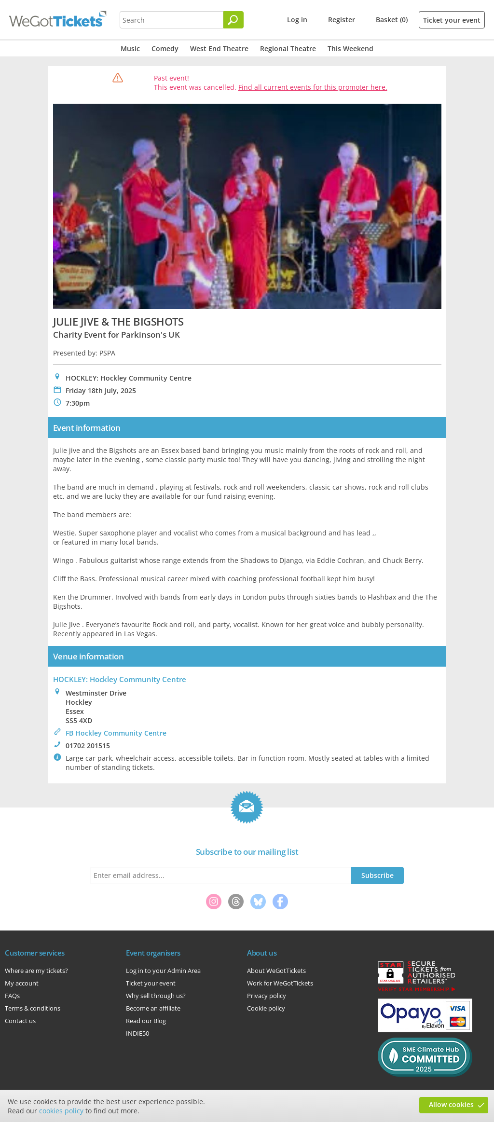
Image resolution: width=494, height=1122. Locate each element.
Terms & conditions (32, 1008)
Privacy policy (266, 995)
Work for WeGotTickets (280, 983)
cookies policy (61, 1110)
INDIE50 (137, 1033)
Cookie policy (266, 1008)
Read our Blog (146, 1020)
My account (22, 983)
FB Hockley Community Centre (116, 733)
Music (130, 48)
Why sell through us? (156, 995)
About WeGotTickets (276, 970)
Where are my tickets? (36, 970)
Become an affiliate (153, 1008)
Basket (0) (392, 19)
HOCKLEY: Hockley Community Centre (119, 679)
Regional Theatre (288, 48)
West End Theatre (219, 48)
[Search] (233, 19)
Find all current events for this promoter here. (312, 87)
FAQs (12, 995)
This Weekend (350, 48)
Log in (297, 19)
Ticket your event (451, 20)
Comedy (164, 48)
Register (341, 19)
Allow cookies (451, 1104)
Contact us (20, 1020)
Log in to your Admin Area (163, 970)
